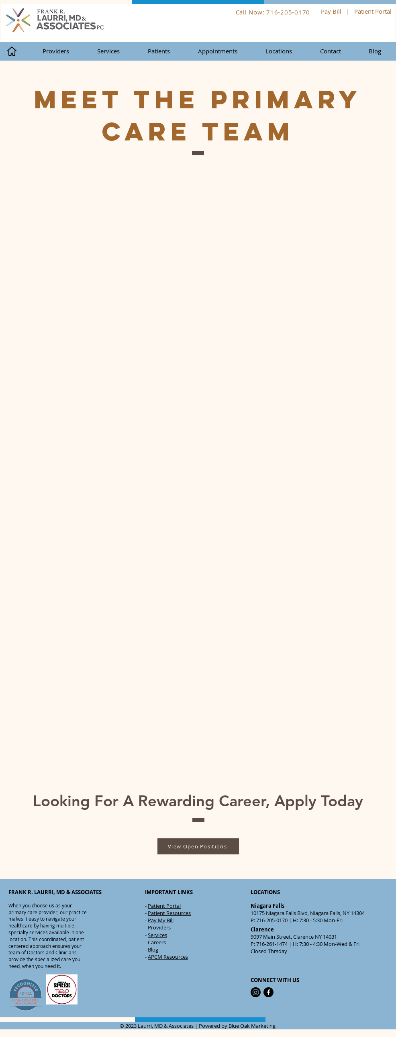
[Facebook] (268, 992)
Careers (157, 942)
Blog (153, 949)
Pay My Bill (161, 920)
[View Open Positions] (198, 846)
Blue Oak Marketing (252, 1025)
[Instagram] (256, 992)
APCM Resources (168, 956)
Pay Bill (331, 11)
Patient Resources (169, 913)
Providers (159, 927)
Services (157, 935)
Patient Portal (373, 11)
